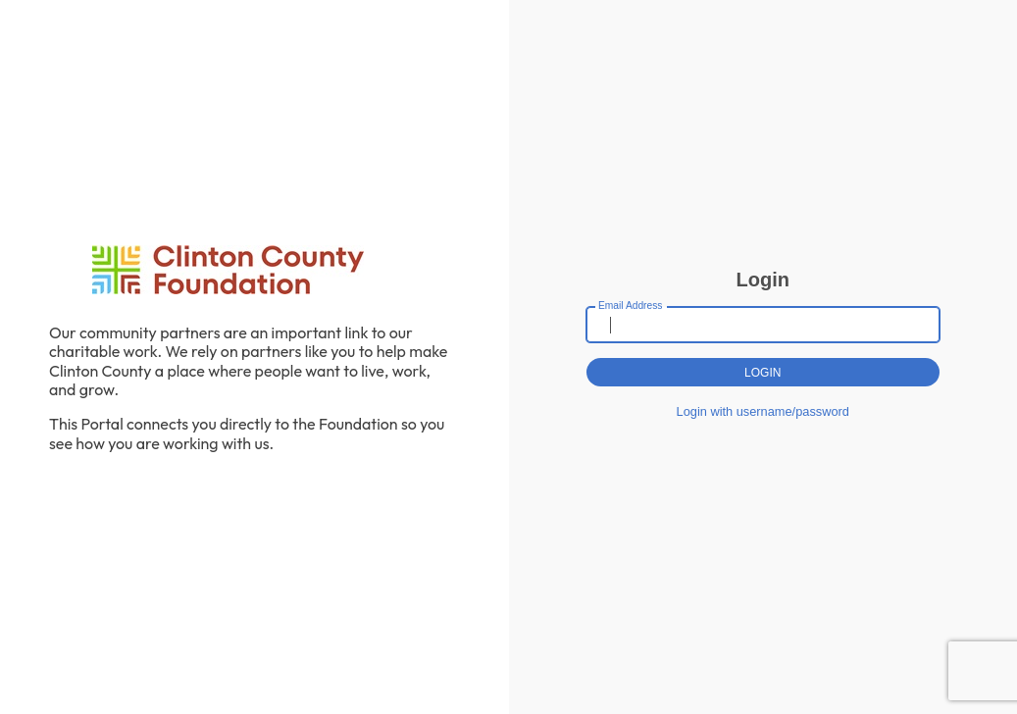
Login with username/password (763, 411)
